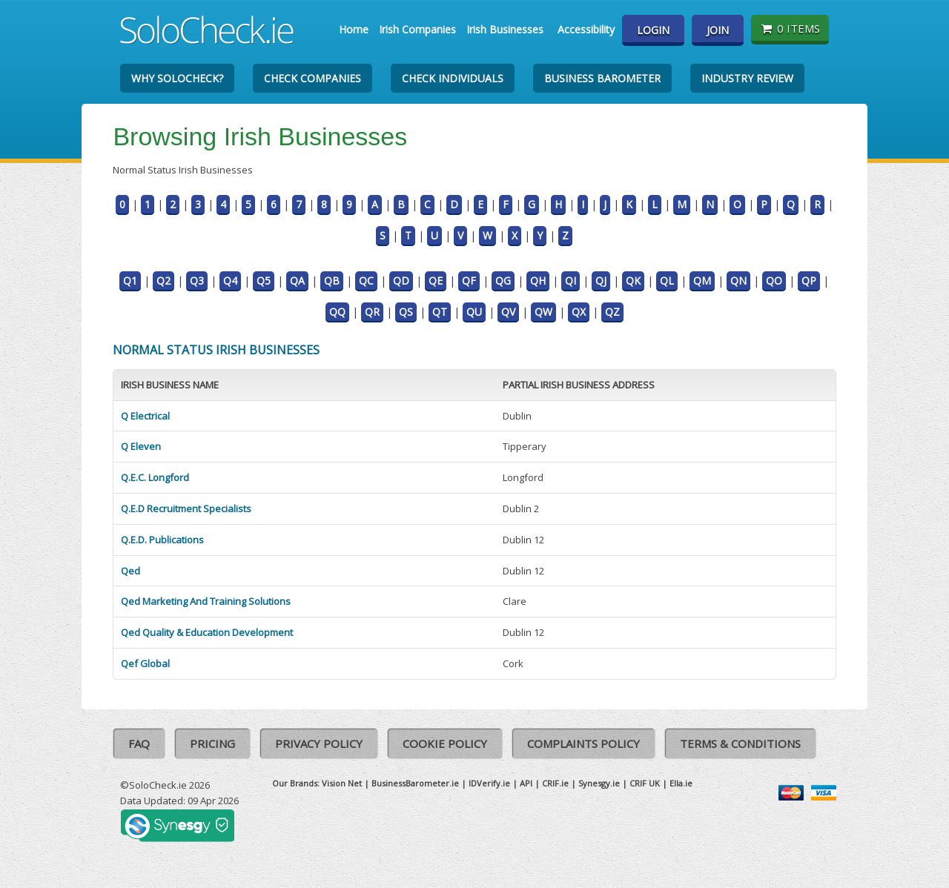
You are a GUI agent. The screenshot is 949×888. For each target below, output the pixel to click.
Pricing (212, 743)
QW (543, 312)
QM (702, 281)
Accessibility (586, 29)
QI (570, 281)
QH (538, 281)
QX (579, 312)
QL (667, 281)
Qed (130, 570)
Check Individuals (452, 78)
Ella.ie (680, 783)
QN (738, 281)
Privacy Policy (319, 743)
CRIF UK (644, 783)
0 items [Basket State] (790, 28)
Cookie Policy (445, 743)
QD (401, 281)
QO (774, 281)
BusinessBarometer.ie (415, 783)
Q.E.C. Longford (155, 477)
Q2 (163, 281)
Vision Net (342, 783)
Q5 (264, 281)
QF (469, 281)
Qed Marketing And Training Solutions (206, 601)
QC (366, 281)
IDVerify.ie (489, 783)
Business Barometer (602, 78)
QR (372, 312)
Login (653, 30)
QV (508, 312)
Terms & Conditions (740, 743)
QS (406, 312)
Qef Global (145, 663)
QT (439, 312)
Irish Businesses (504, 29)
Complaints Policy (583, 743)
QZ (612, 312)
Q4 (230, 281)
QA (297, 281)
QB (332, 281)
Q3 (197, 281)
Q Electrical (145, 416)
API (526, 783)
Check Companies (312, 78)
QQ (337, 312)
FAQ (139, 743)
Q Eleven (141, 446)
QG (503, 281)
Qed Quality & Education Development (207, 632)
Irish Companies (417, 29)
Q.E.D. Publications (162, 539)
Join (718, 30)
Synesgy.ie (599, 783)
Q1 (130, 281)
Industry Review (747, 78)
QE (436, 281)
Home (353, 29)
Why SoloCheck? (177, 78)
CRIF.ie (555, 783)
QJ (600, 281)
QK (633, 281)
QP (808, 281)
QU (474, 312)
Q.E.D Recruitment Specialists (186, 508)
